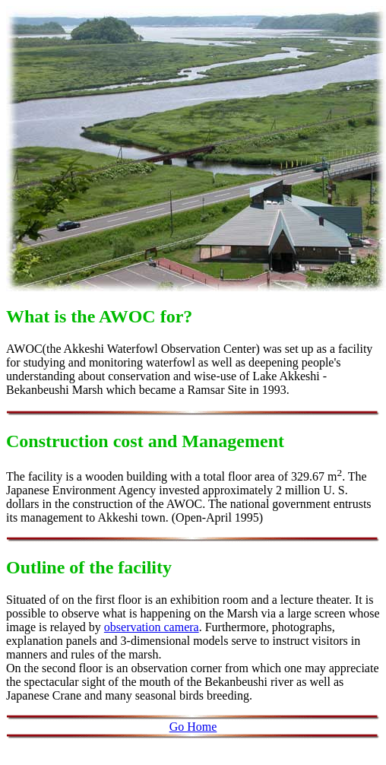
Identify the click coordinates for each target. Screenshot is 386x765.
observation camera (151, 627)
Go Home (193, 726)
